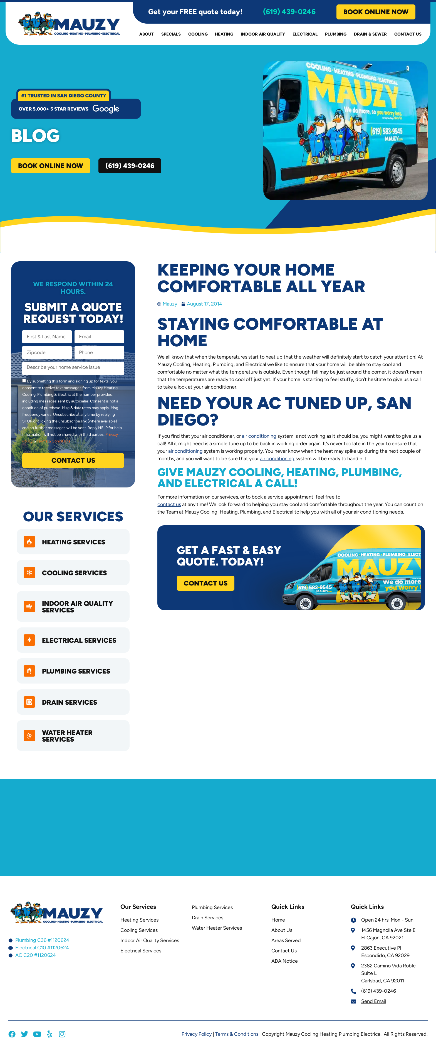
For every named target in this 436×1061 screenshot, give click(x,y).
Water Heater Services (69, 746)
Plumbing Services (78, 679)
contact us (169, 506)
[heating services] (30, 544)
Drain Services (71, 712)
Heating (224, 35)
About (146, 35)
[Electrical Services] (30, 646)
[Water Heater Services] (30, 746)
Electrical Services (81, 647)
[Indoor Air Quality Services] (30, 612)
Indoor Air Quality (263, 35)
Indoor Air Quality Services (79, 612)
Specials (171, 35)
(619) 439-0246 (289, 13)
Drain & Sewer (370, 35)
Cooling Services (76, 578)
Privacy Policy (197, 1045)
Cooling (198, 35)
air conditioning (259, 438)
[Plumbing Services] (30, 679)
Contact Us (408, 35)
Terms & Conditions (54, 443)
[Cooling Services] (30, 577)
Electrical (305, 35)
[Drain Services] (30, 712)
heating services (75, 545)
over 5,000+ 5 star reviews (53, 110)
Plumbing (335, 35)
